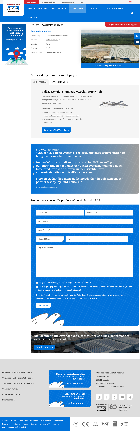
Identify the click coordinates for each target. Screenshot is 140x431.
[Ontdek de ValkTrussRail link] (56, 130)
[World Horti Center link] (124, 424)
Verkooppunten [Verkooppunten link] (13, 40)
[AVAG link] (95, 424)
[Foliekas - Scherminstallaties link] (23, 372)
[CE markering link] (86, 424)
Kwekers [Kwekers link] (93, 9)
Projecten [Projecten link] (77, 9)
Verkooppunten (68, 2)
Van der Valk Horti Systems (13, 8)
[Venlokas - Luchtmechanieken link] (23, 383)
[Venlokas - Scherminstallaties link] (23, 378)
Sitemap (16, 424)
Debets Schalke (52, 52)
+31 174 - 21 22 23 (116, 387)
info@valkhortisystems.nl (106, 383)
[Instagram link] (114, 397)
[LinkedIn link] (99, 397)
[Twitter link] (130, 397)
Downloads (31, 2)
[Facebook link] (106, 397)
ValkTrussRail (52, 40)
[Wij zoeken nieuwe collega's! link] (122, 24)
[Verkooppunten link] (23, 389)
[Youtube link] (122, 397)
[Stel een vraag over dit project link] (110, 65)
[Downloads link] (23, 400)
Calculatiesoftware (49, 2)
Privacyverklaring (30, 424)
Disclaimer (6, 424)
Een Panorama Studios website (15, 427)
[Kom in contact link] (85, 342)
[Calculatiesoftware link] (23, 394)
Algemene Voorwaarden (49, 424)
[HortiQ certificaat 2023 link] (115, 424)
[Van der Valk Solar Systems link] (105, 424)
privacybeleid (72, 298)
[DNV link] (76, 424)
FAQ (81, 2)
